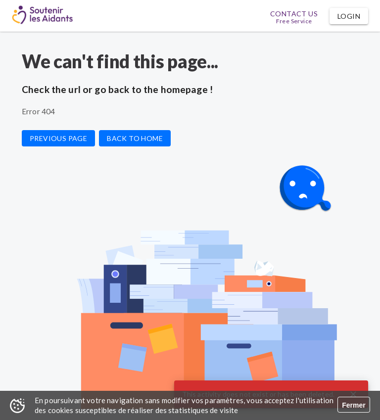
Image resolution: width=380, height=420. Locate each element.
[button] (349, 16)
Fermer (353, 405)
